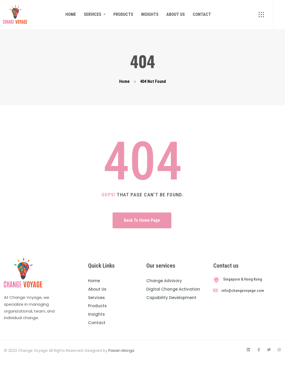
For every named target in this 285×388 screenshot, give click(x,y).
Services (92, 14)
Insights (149, 14)
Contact (202, 14)
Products (123, 14)
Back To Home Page (142, 220)
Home (70, 14)
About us (175, 14)
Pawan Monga (121, 350)
